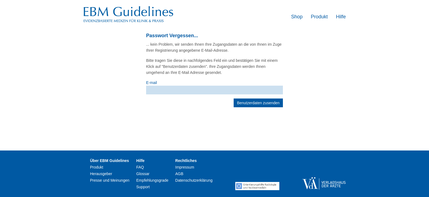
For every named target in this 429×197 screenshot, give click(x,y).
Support (143, 187)
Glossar (142, 174)
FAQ (140, 167)
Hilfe (341, 16)
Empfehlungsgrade (152, 180)
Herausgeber (101, 174)
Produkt (319, 16)
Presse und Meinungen (109, 180)
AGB (179, 174)
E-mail (151, 82)
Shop (297, 16)
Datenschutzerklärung (194, 180)
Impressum (184, 167)
